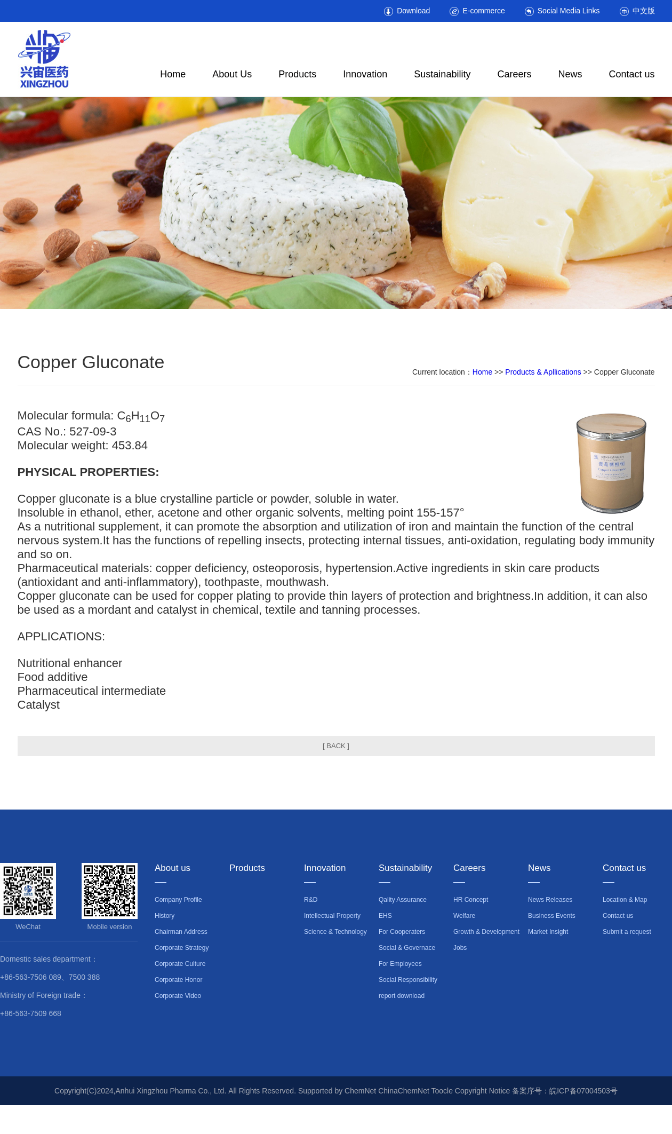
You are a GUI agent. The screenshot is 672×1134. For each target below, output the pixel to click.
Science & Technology (335, 931)
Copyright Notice (482, 1091)
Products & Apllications (543, 372)
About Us (232, 74)
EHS (385, 915)
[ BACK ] (336, 746)
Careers (514, 74)
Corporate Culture (180, 964)
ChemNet (360, 1091)
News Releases (550, 899)
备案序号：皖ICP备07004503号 (565, 1091)
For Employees (400, 964)
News (570, 74)
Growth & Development (486, 931)
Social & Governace (407, 947)
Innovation (365, 74)
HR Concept (470, 899)
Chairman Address (181, 931)
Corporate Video (178, 996)
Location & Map (625, 899)
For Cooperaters (402, 931)
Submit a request (627, 931)
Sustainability (442, 74)
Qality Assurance (403, 899)
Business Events (551, 915)
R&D (310, 899)
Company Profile (178, 899)
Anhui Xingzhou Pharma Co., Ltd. (172, 1091)
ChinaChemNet (403, 1091)
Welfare (464, 915)
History (164, 915)
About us (172, 868)
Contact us (631, 74)
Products (297, 74)
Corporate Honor (178, 980)
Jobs (460, 947)
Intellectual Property (332, 915)
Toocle (441, 1091)
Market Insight (548, 931)
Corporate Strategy (182, 947)
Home (173, 74)
